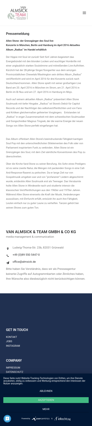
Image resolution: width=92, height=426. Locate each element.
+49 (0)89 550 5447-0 (26, 254)
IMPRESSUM (13, 367)
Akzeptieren (46, 400)
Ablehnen (46, 391)
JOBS (9, 341)
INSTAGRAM (13, 345)
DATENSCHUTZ (14, 372)
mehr (46, 409)
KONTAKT (11, 337)
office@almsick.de (24, 261)
